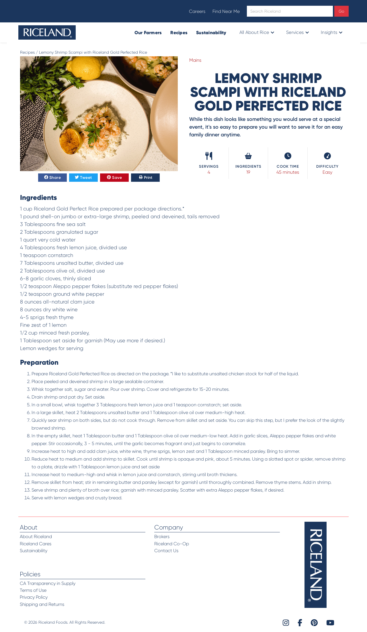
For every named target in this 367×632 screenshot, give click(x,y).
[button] (256, 32)
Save (114, 177)
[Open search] (290, 11)
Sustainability (211, 32)
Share (52, 177)
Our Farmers (148, 32)
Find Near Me (226, 11)
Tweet (83, 177)
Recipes (179, 32)
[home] (47, 32)
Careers (197, 11)
